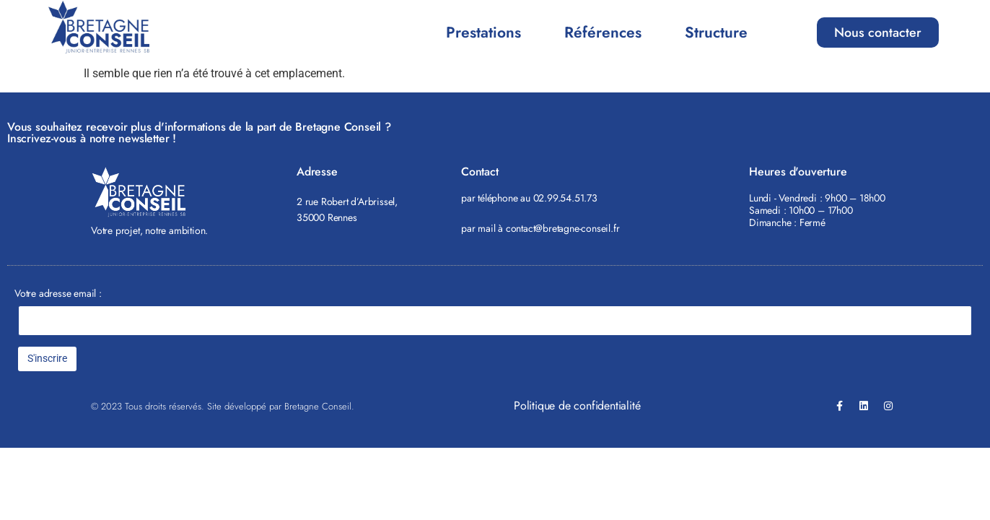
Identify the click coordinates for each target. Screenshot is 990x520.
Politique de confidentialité (577, 405)
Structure (716, 32)
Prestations (483, 32)
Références (602, 32)
